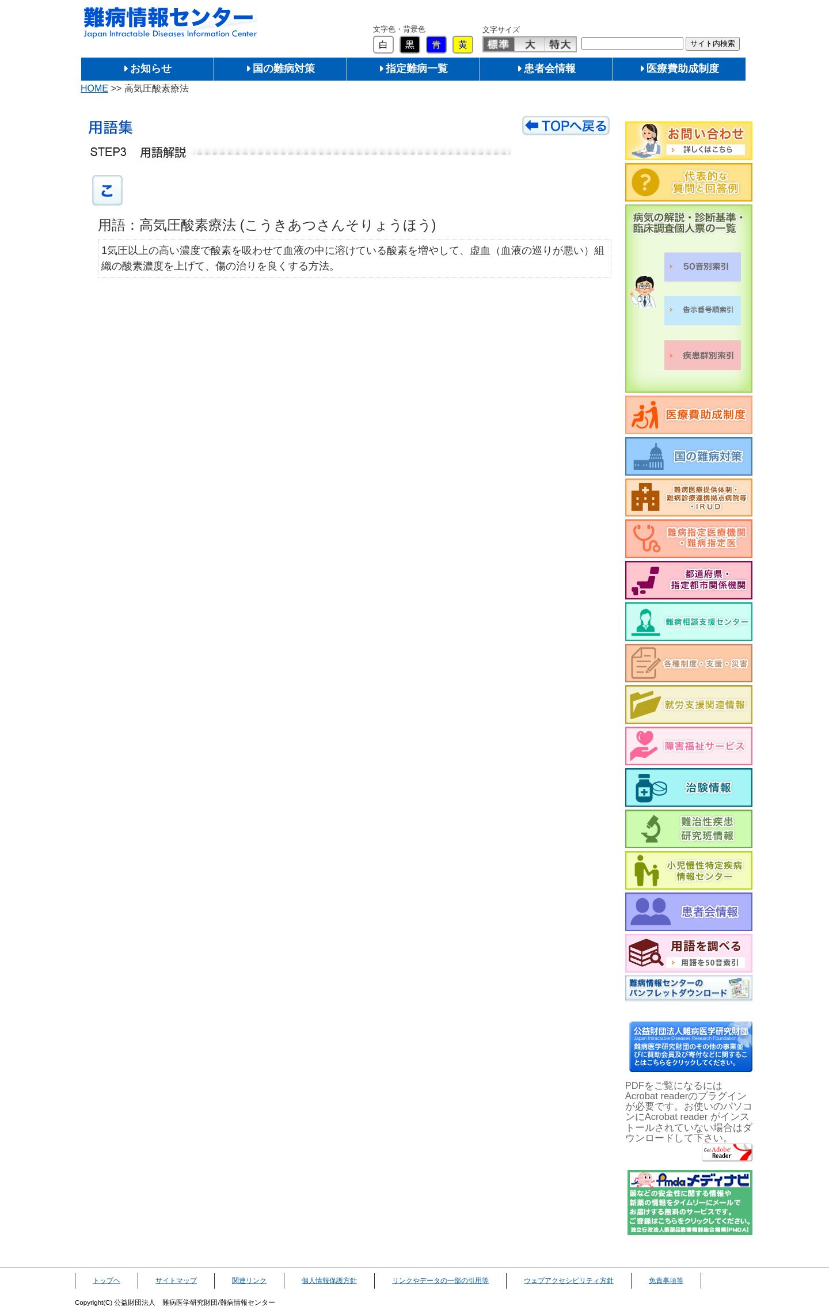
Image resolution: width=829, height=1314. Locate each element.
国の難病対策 (284, 68)
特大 (560, 44)
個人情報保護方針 (329, 1281)
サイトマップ (176, 1281)
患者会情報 (550, 68)
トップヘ (106, 1281)
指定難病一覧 (417, 68)
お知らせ (151, 68)
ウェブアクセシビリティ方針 (569, 1281)
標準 (499, 44)
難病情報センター (170, 23)
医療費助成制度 (683, 68)
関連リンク (249, 1281)
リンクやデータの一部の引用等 (440, 1281)
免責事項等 (666, 1281)
